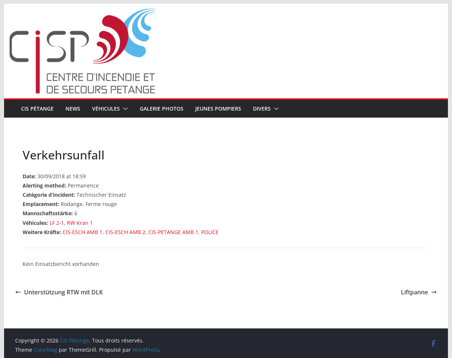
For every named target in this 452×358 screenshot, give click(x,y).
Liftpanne (419, 292)
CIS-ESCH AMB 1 (82, 232)
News (72, 108)
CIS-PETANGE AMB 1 (173, 232)
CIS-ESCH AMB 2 (125, 232)
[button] (124, 109)
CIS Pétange (37, 108)
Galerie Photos (161, 108)
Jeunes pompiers (218, 108)
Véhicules (106, 108)
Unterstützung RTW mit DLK (59, 292)
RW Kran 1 (80, 222)
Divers (262, 108)
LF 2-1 (57, 222)
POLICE (210, 232)
